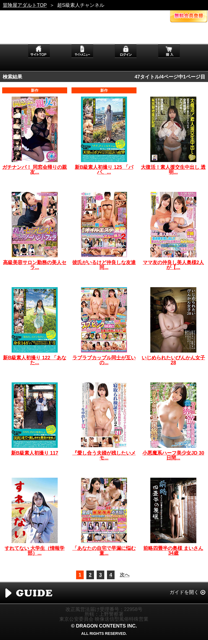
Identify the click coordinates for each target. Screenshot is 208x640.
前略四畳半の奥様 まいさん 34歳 (173, 551)
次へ (124, 575)
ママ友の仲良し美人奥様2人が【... (173, 265)
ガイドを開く (184, 592)
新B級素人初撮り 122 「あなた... (34, 360)
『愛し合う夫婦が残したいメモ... (104, 455)
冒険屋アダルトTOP (25, 5)
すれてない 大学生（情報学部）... (34, 551)
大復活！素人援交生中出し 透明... (173, 169)
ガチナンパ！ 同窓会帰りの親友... (34, 169)
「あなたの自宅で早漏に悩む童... (104, 551)
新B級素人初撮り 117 (34, 453)
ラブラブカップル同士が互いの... (104, 360)
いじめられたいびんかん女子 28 (173, 360)
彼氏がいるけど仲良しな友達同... (104, 265)
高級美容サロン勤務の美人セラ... (34, 265)
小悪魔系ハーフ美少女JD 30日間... (173, 455)
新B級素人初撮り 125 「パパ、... (104, 169)
